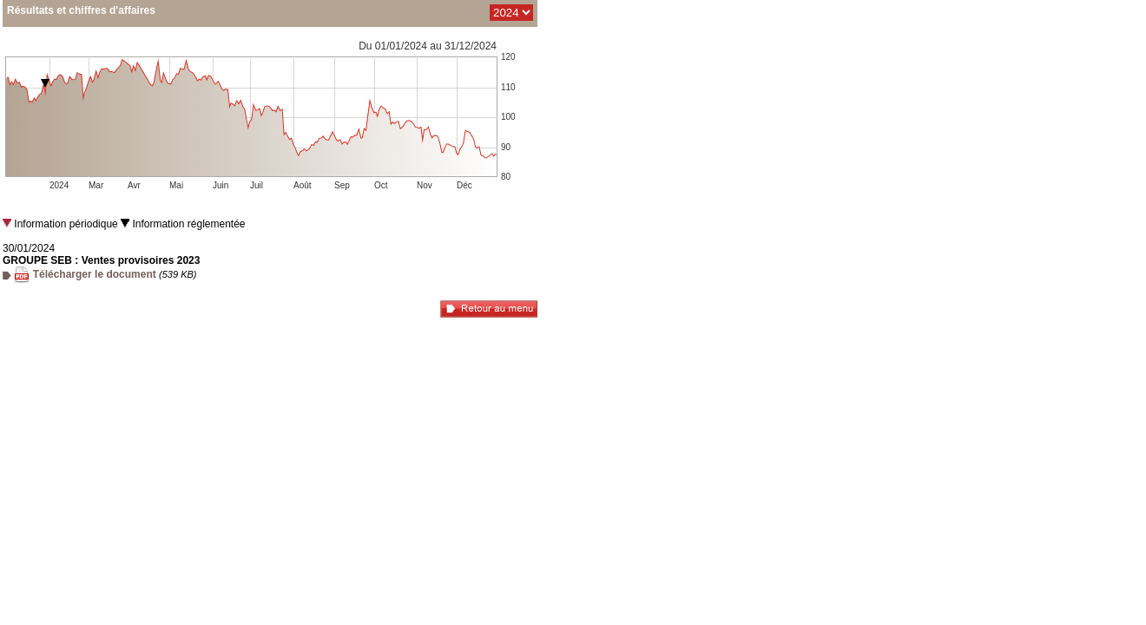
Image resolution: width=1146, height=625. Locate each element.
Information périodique (60, 224)
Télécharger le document (92, 274)
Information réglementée (183, 224)
